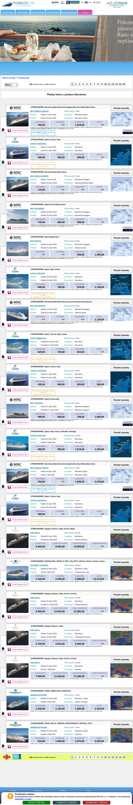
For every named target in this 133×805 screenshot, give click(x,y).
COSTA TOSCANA (37, 273)
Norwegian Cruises (69, 13)
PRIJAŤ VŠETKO (36, 802)
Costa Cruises (7, 13)
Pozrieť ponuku (121, 108)
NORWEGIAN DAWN (38, 695)
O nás (13, 791)
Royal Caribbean (37, 13)
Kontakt (38, 791)
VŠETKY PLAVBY (9, 78)
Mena (7, 85)
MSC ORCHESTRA (37, 306)
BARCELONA (24, 78)
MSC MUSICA (35, 241)
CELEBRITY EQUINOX (39, 565)
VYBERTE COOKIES (67, 802)
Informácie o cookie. (23, 799)
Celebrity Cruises (53, 13)
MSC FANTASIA (36, 403)
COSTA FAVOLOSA (38, 436)
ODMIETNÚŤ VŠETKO (96, 802)
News (63, 791)
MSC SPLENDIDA (37, 208)
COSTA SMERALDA (38, 338)
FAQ (88, 791)
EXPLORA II (35, 533)
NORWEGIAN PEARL (38, 727)
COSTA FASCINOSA (38, 144)
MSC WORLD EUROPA (39, 111)
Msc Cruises (22, 13)
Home (85, 13)
